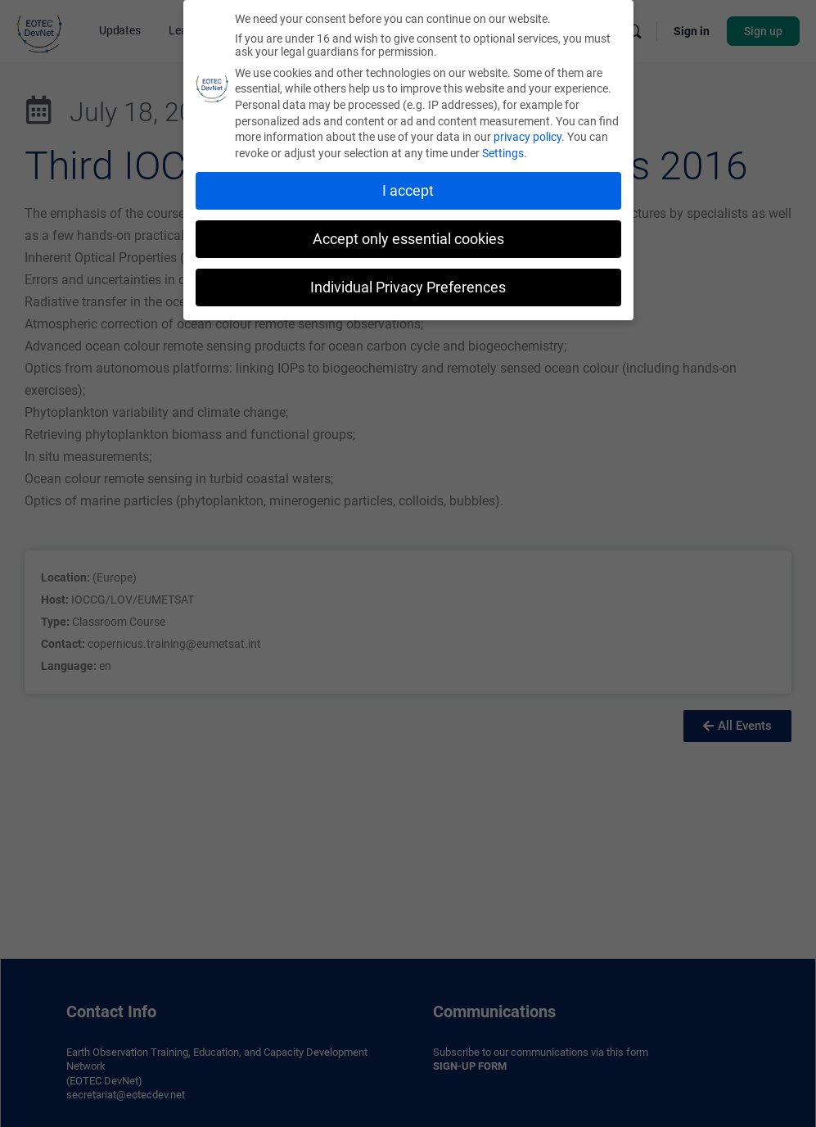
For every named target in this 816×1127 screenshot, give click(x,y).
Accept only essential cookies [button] (408, 236)
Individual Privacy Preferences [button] (408, 283)
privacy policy (527, 133)
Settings (503, 149)
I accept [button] (408, 187)
